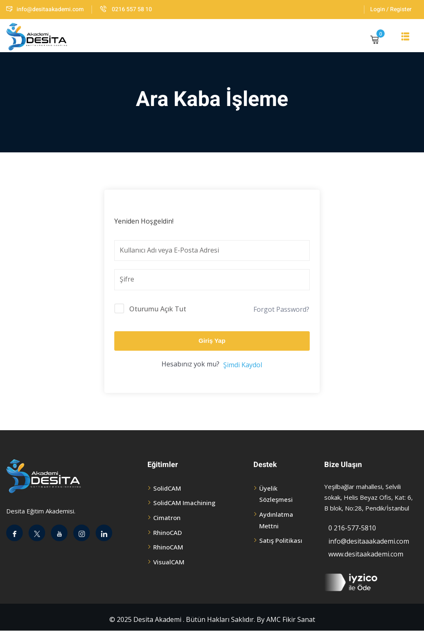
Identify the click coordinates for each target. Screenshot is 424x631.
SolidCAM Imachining (184, 503)
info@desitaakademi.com (45, 9)
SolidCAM (167, 488)
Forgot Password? (281, 309)
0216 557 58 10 (126, 9)
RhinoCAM (168, 547)
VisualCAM (168, 562)
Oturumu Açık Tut (157, 308)
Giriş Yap (212, 340)
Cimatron (167, 517)
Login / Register (391, 9)
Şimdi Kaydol (242, 364)
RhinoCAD (167, 532)
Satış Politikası (280, 540)
